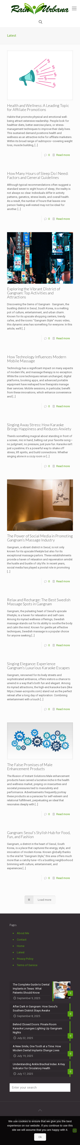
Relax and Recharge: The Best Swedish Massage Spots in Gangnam (38, 601)
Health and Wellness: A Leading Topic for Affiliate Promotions (38, 107)
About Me (23, 933)
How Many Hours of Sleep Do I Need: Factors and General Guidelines (37, 175)
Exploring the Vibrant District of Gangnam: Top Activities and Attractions (33, 292)
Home (20, 946)
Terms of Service (27, 965)
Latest (21, 952)
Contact (21, 939)
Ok (40, 1137)
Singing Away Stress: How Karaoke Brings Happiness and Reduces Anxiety (39, 426)
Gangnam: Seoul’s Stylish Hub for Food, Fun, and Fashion (38, 834)
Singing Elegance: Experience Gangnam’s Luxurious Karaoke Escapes (38, 665)
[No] (75, 1130)
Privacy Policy (25, 958)
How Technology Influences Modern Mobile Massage (36, 358)
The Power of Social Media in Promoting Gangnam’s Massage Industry (40, 538)
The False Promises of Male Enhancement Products (29, 766)
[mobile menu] (74, 8)
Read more (63, 155)
